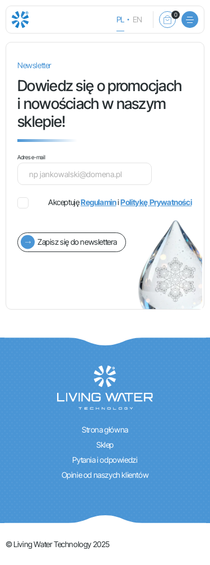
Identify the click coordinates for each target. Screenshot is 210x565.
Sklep (105, 444)
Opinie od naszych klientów (105, 474)
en (137, 19)
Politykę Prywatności (156, 202)
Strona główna (105, 429)
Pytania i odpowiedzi (104, 459)
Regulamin (98, 202)
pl (120, 19)
